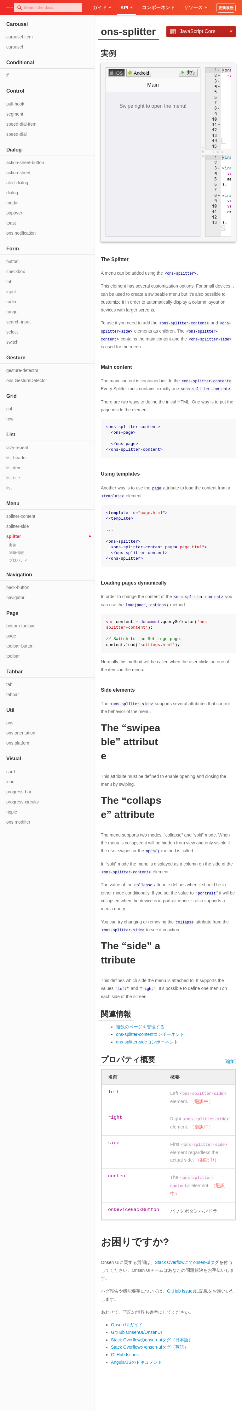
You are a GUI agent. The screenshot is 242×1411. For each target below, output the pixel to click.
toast (11, 223)
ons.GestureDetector (26, 380)
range (12, 311)
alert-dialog (17, 182)
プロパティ (18, 560)
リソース (195, 7)
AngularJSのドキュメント (136, 1360)
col (9, 408)
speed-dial (16, 134)
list (9, 487)
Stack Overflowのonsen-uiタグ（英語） (149, 1345)
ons (10, 722)
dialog (12, 192)
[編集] (230, 1060)
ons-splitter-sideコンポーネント (147, 1040)
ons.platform (18, 742)
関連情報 (16, 553)
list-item (13, 467)
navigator (15, 597)
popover (14, 212)
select (12, 331)
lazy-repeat (17, 447)
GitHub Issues (181, 1289)
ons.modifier (18, 822)
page (11, 635)
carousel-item (19, 36)
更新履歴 (225, 8)
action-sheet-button (25, 162)
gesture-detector (22, 370)
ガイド (102, 7)
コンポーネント (158, 7)
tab (9, 684)
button (12, 261)
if (7, 75)
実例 (12, 545)
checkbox (15, 271)
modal (12, 202)
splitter (13, 536)
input (11, 291)
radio (11, 301)
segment (14, 114)
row (10, 418)
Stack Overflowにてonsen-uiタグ (187, 1261)
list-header (16, 457)
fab (9, 281)
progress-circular (22, 801)
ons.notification (21, 233)
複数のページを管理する (140, 1025)
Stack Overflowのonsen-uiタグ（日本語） (152, 1338)
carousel (14, 46)
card (10, 771)
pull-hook (15, 103)
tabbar (12, 694)
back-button (17, 587)
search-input (18, 321)
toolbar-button (19, 645)
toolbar (13, 656)
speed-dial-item (21, 124)
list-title (13, 477)
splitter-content (20, 516)
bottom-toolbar (20, 625)
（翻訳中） (201, 1100)
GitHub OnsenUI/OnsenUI (136, 1331)
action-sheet (18, 172)
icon (10, 781)
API (126, 7)
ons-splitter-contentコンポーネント (150, 1033)
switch (12, 342)
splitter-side (17, 526)
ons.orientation (20, 732)
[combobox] (48, 7)
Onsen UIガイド (127, 1323)
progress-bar (18, 791)
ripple (11, 811)
